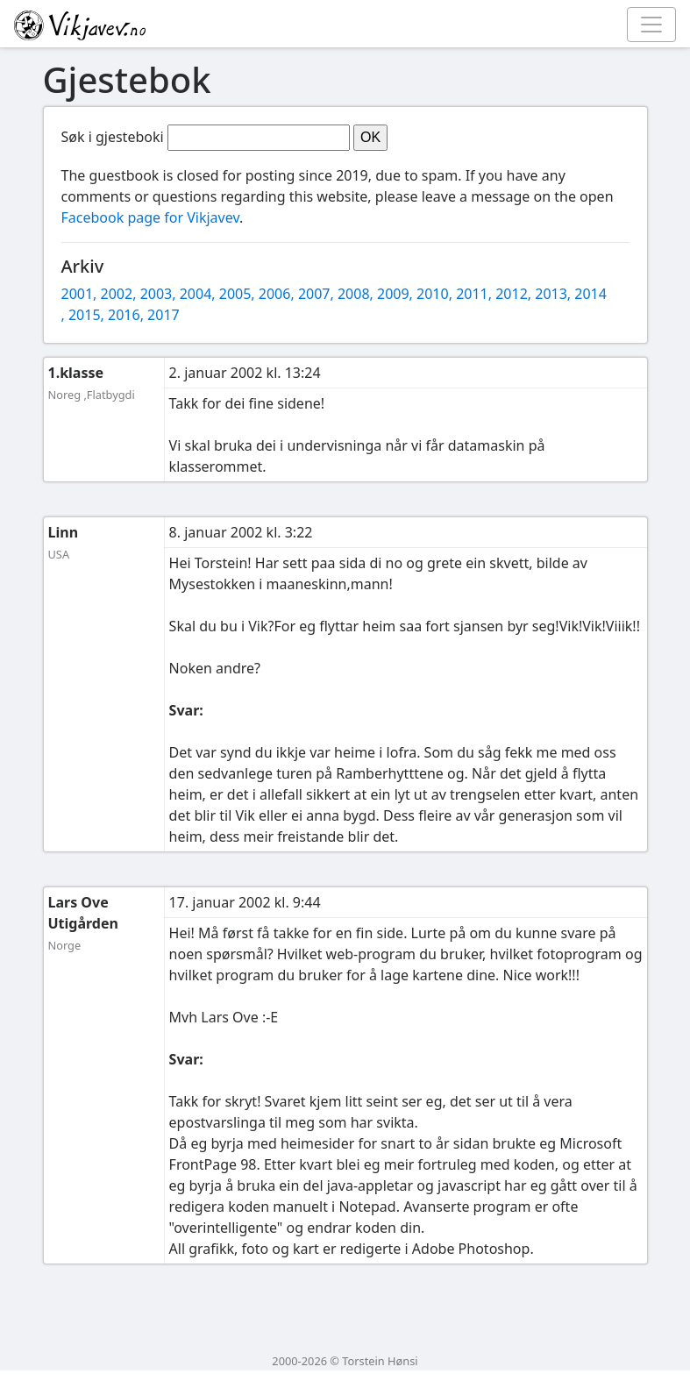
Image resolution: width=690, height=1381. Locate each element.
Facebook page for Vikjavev (150, 217)
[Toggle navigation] (651, 24)
